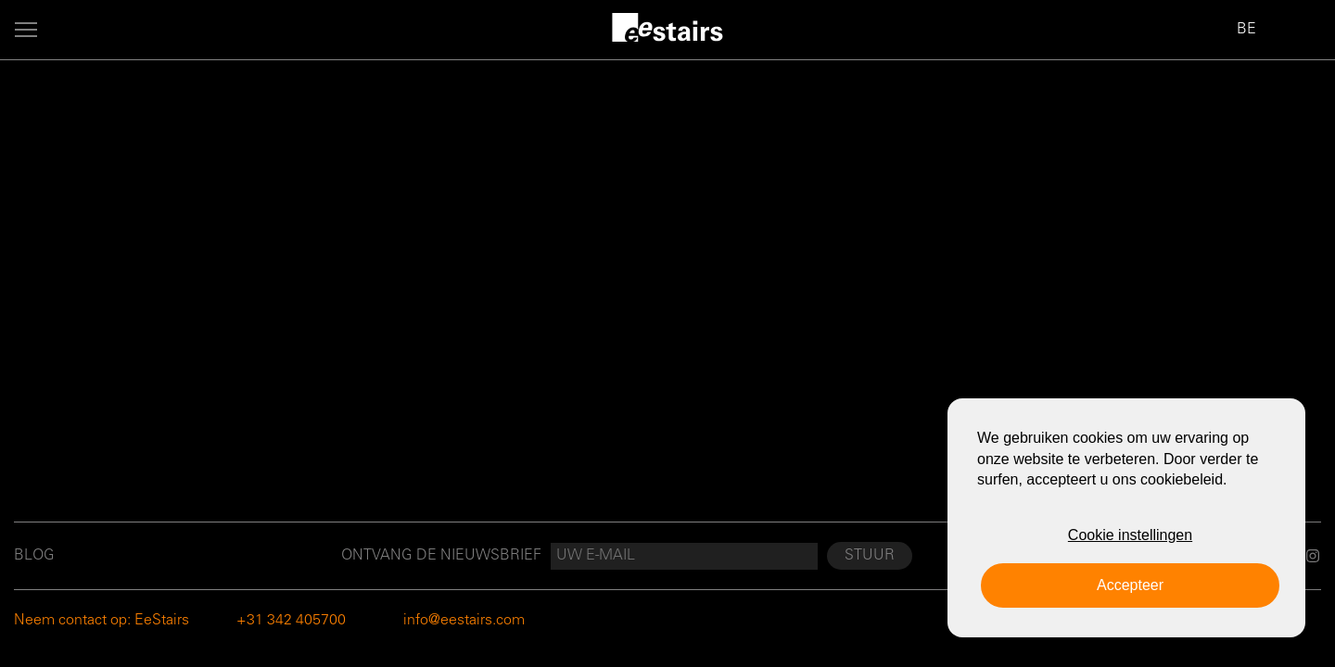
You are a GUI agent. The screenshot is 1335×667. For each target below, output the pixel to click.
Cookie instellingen (1130, 535)
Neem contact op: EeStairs (101, 620)
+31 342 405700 (291, 620)
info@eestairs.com (464, 620)
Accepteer (1130, 585)
